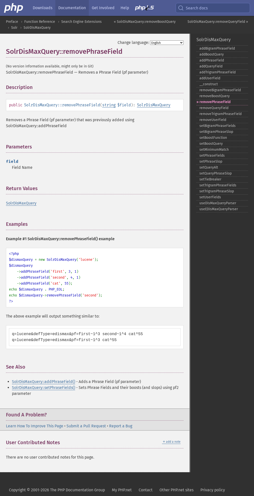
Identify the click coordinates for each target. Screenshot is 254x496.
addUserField (209, 78)
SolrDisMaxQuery (37, 28)
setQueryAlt (208, 167)
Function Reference (39, 22)
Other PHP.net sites (176, 490)
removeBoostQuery (214, 96)
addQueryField (210, 66)
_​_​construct (208, 84)
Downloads (42, 7)
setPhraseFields (212, 155)
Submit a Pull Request (86, 426)
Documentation (72, 7)
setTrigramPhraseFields (217, 185)
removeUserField (212, 120)
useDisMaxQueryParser (217, 203)
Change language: (133, 42)
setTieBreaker (210, 179)
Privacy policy (212, 490)
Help (125, 7)
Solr (14, 28)
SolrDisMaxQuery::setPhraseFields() (43, 387)
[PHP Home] (14, 8)
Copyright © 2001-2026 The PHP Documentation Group (57, 490)
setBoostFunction (213, 138)
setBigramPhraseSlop (216, 132)
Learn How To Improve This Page (34, 426)
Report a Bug (120, 426)
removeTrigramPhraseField (220, 114)
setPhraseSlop (210, 161)
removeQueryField (213, 108)
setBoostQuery (211, 144)
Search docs (193, 8)
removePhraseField (214, 102)
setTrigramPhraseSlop (216, 191)
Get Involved (103, 7)
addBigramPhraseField (217, 48)
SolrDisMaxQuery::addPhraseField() (43, 381)
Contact (146, 490)
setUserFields (210, 197)
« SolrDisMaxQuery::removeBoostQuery (145, 22)
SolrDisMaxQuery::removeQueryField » (218, 22)
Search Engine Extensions (81, 22)
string (109, 105)
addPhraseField (211, 60)
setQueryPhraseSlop (215, 173)
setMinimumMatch (214, 149)
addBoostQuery (211, 54)
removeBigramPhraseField (220, 90)
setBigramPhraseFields (217, 126)
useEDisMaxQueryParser (218, 209)
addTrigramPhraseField (217, 72)
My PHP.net (122, 490)
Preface (12, 22)
